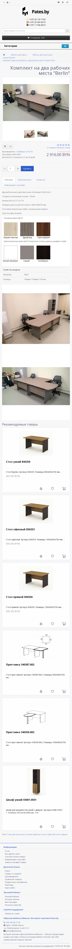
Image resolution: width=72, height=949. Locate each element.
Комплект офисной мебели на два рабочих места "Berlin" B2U (29, 60)
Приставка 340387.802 (20, 664)
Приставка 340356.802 (20, 732)
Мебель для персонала (42, 55)
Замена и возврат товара (15, 862)
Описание (8, 180)
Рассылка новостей (13, 905)
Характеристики (24, 180)
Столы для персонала (16, 834)
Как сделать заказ (12, 854)
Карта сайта (10, 888)
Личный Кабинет (12, 896)
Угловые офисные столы (36, 834)
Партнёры (9, 885)
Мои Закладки (11, 902)
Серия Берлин (9, 57)
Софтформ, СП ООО (24, 151)
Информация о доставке (14, 185)
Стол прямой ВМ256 (19, 597)
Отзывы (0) (40, 180)
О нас (7, 851)
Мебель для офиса (19, 55)
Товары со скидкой (13, 874)
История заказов (12, 899)
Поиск (7, 871)
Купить (27, 168)
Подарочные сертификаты (16, 882)
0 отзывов (51, 147)
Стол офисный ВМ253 (20, 529)
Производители (11, 876)
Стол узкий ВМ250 (18, 461)
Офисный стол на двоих (57, 834)
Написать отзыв (63, 147)
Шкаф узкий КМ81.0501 (21, 799)
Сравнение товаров (13, 879)
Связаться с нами (12, 913)
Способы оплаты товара (15, 856)
